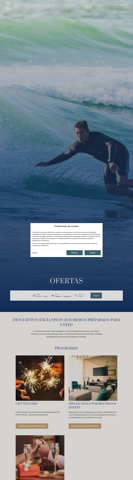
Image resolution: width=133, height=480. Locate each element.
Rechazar (74, 253)
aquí (42, 243)
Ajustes (35, 253)
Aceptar (92, 253)
